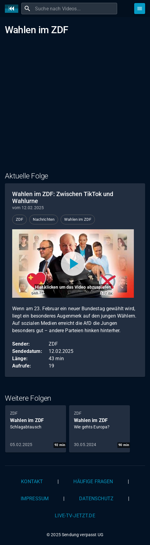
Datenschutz (96, 498)
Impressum (35, 498)
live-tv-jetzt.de (75, 516)
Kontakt (32, 481)
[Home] (13, 9)
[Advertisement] (75, 107)
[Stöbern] (139, 8)
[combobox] (75, 8)
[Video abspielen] (73, 263)
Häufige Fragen (93, 481)
